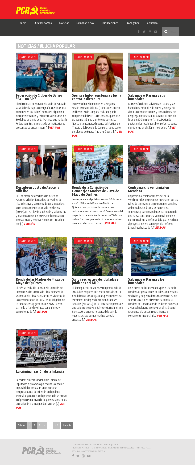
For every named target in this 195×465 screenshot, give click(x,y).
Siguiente (67, 425)
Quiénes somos (43, 23)
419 (57, 425)
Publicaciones (110, 23)
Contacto (152, 23)
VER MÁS (54, 127)
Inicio (22, 23)
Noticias (64, 23)
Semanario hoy (85, 23)
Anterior (21, 425)
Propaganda (132, 23)
